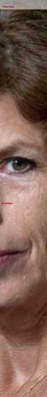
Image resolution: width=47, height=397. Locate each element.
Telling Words (8, 6)
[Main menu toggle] (44, 4)
